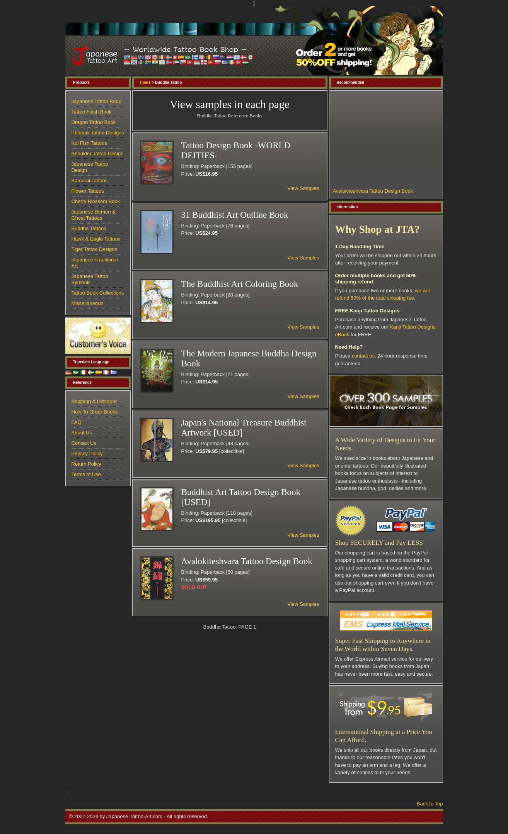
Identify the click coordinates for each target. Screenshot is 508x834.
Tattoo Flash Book (92, 112)
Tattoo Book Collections (98, 293)
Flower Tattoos (88, 191)
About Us (82, 433)
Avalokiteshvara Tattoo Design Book (373, 191)
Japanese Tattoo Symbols (90, 279)
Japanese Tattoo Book (96, 101)
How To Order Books (95, 412)
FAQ (77, 422)
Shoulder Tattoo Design (98, 153)
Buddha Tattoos (89, 228)
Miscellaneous (87, 303)
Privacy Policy (87, 453)
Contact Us (84, 443)
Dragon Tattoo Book (94, 122)
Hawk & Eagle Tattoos (96, 239)
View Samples (303, 188)
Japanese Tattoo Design (90, 167)
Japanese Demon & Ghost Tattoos (94, 215)
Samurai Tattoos (90, 180)
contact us (363, 356)
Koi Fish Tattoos (89, 143)
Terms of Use (86, 474)
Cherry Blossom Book (96, 201)
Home (145, 82)
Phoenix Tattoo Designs (98, 133)
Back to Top (430, 804)
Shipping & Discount (94, 401)
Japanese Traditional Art (95, 263)
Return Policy (86, 464)
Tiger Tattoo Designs (95, 249)
